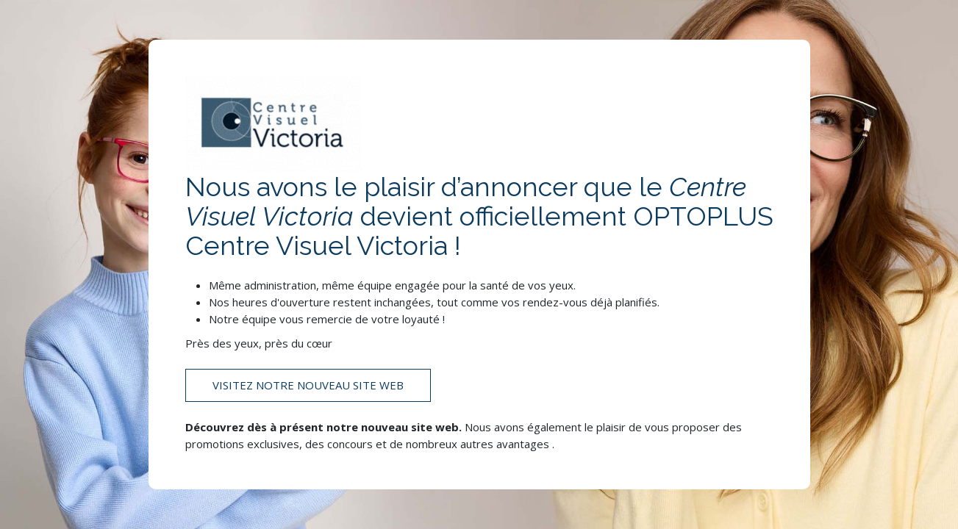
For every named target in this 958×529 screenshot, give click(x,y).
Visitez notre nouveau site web (308, 385)
